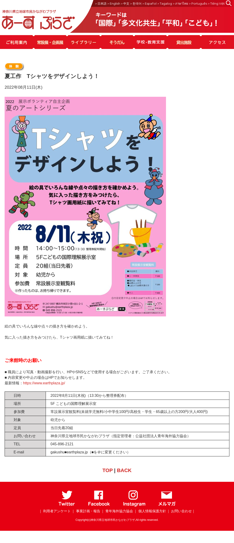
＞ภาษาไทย (180, 3)
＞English (113, 3)
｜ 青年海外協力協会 (117, 511)
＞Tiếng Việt (216, 3)
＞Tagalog (164, 3)
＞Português (197, 3)
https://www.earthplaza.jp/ (44, 383)
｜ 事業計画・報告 (85, 511)
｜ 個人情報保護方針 (150, 511)
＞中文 (124, 3)
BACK (124, 470)
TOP (107, 470)
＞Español (149, 3)
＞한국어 (136, 3)
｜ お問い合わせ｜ (181, 511)
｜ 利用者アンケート (55, 511)
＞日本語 (101, 3)
